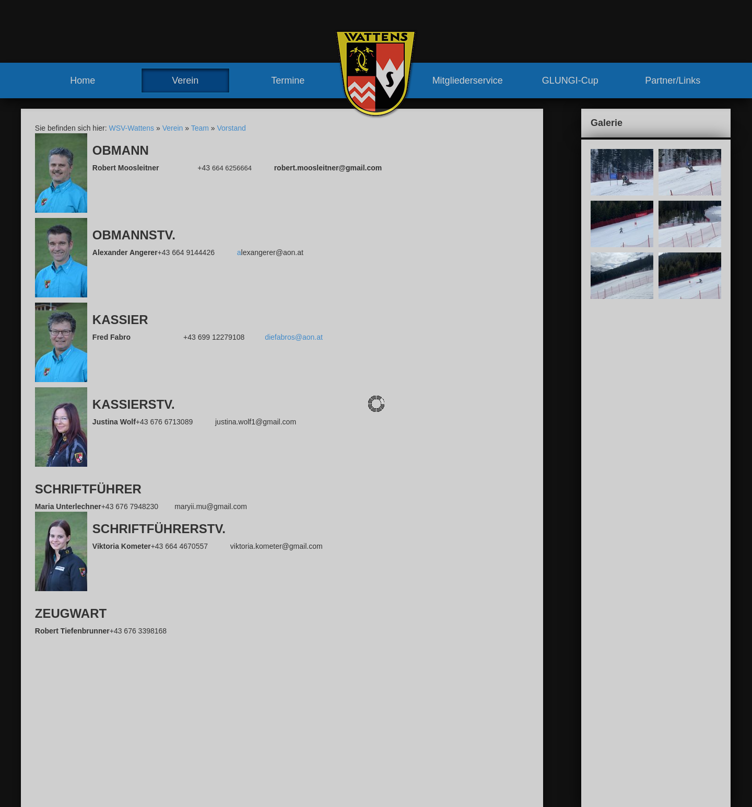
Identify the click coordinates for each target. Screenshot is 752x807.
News (277, 709)
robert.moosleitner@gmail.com (95, 781)
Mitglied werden (402, 747)
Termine (287, 80)
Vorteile (389, 738)
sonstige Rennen (414, 690)
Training (390, 719)
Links (385, 785)
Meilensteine (288, 767)
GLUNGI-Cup (570, 80)
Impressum (543, 676)
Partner (389, 776)
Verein (185, 80)
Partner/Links (672, 80)
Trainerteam (298, 738)
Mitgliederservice (467, 80)
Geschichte (286, 757)
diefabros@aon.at (294, 337)
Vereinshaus (298, 747)
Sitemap (580, 676)
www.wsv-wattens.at (74, 791)
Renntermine (289, 785)
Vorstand (231, 128)
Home (82, 80)
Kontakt (507, 676)
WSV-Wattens (131, 128)
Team (200, 128)
